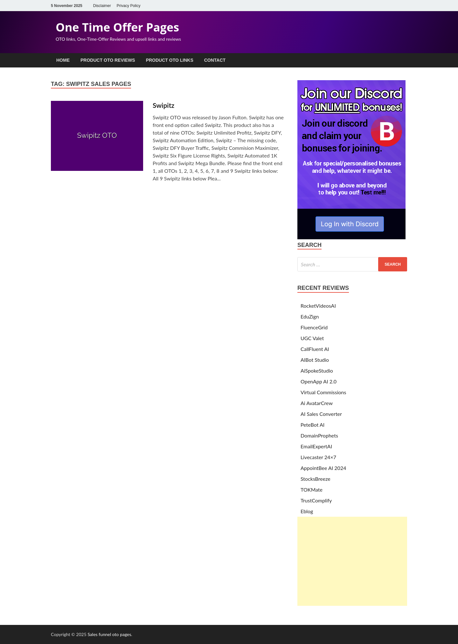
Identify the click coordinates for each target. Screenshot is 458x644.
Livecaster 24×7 (318, 457)
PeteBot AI (312, 425)
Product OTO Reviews (107, 60)
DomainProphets (319, 435)
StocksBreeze (315, 479)
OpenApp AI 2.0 (319, 381)
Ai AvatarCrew (317, 403)
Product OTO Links (169, 60)
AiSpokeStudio (317, 371)
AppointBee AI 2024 (323, 468)
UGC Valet (312, 338)
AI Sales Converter (321, 414)
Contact (215, 60)
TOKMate (312, 489)
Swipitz (163, 105)
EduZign (310, 316)
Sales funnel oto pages (109, 634)
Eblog (307, 511)
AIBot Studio (315, 360)
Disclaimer (102, 6)
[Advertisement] (352, 561)
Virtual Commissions (323, 392)
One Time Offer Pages (117, 27)
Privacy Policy (129, 6)
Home (63, 60)
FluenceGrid (314, 327)
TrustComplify (316, 500)
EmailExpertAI (316, 446)
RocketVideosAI (318, 306)
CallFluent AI (315, 349)
